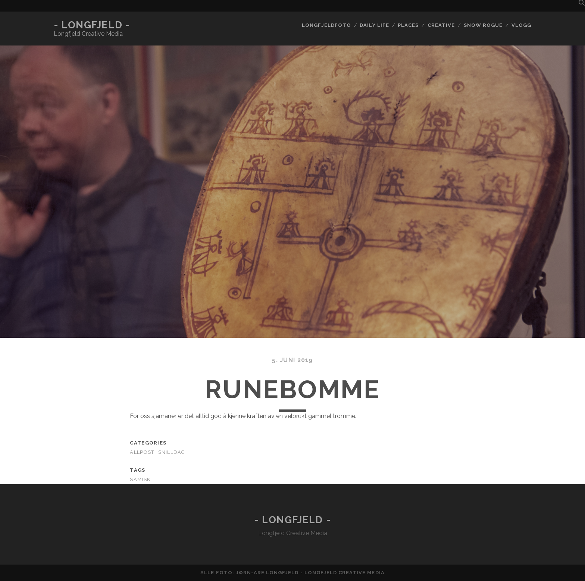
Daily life (374, 25)
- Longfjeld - (92, 25)
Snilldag (171, 452)
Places (408, 25)
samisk (140, 479)
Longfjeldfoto (326, 25)
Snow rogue (483, 25)
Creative (441, 25)
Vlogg (521, 25)
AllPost (142, 452)
